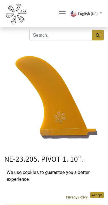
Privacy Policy (77, 197)
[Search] (98, 35)
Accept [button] (97, 195)
